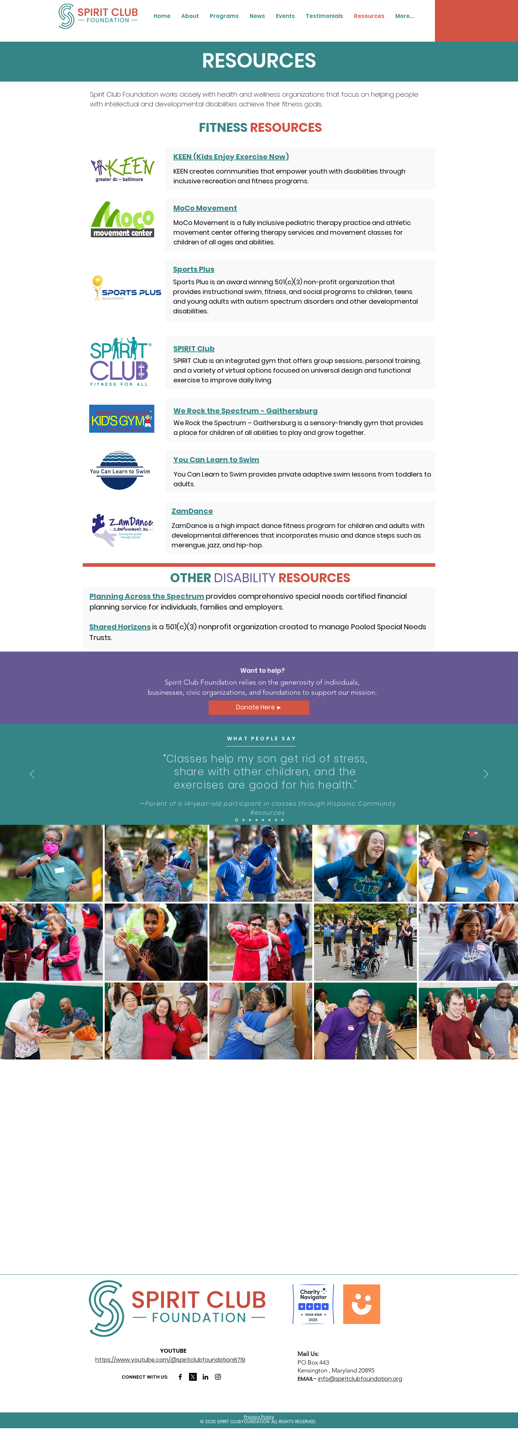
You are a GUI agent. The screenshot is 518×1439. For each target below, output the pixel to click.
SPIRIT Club (194, 349)
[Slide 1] (236, 820)
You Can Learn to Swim (216, 460)
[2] (243, 820)
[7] (276, 820)
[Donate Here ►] (259, 707)
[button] (190, 16)
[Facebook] (180, 1377)
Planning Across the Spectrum (147, 596)
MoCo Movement (205, 208)
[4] (256, 820)
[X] (193, 1377)
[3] (250, 820)
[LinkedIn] (205, 1377)
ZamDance (192, 511)
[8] (282, 820)
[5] (263, 820)
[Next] (486, 774)
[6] (269, 820)
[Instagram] (218, 1377)
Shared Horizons (120, 627)
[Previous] (32, 774)
